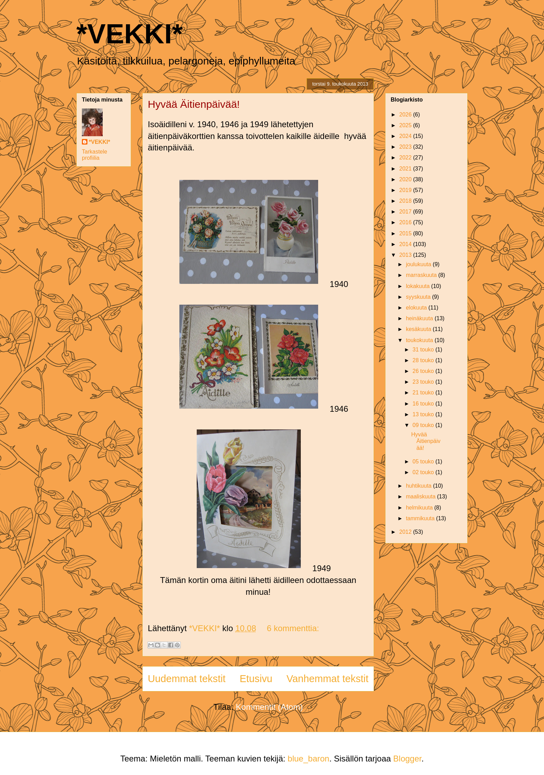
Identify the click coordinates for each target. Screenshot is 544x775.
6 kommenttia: (293, 628)
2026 (406, 114)
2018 (406, 201)
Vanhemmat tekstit (327, 678)
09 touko (424, 425)
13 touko (424, 414)
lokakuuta (418, 286)
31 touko (424, 349)
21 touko (424, 392)
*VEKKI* (129, 33)
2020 (406, 179)
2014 (406, 244)
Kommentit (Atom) (269, 707)
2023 (406, 147)
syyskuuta (419, 297)
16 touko (424, 404)
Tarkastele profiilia (94, 155)
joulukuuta (419, 264)
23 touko (424, 382)
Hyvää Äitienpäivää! (194, 104)
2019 (406, 190)
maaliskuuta (421, 496)
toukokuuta (420, 340)
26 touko (424, 371)
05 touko (424, 461)
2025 (406, 125)
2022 (406, 157)
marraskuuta (422, 275)
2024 (406, 136)
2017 (406, 212)
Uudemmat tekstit (187, 678)
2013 (406, 255)
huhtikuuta (419, 486)
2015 (406, 233)
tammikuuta (421, 518)
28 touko (424, 360)
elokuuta (417, 308)
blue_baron (308, 758)
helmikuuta (420, 508)
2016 (406, 222)
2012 (406, 532)
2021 (406, 169)
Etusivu (256, 678)
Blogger (407, 758)
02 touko (424, 472)
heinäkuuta (420, 318)
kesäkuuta (419, 329)
